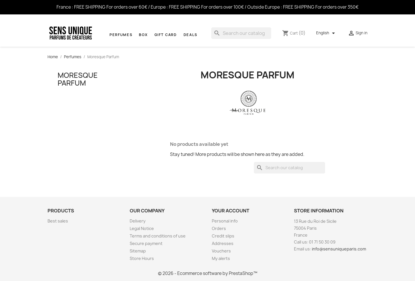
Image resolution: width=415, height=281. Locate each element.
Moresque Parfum (78, 79)
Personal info (225, 221)
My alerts (221, 258)
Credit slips (223, 236)
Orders (219, 228)
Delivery (138, 221)
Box (143, 34)
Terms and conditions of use (158, 236)
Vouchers (221, 251)
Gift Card (165, 34)
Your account (230, 211)
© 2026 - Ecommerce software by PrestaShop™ (207, 273)
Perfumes (121, 34)
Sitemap (138, 251)
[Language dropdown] (326, 33)
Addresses (222, 243)
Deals (190, 34)
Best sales (58, 221)
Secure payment (146, 243)
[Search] (241, 33)
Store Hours (142, 258)
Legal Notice (142, 228)
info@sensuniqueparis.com (339, 249)
